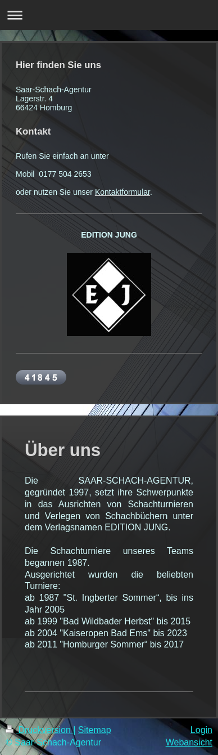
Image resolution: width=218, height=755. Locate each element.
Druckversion (39, 730)
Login (201, 730)
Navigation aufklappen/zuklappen (109, 15)
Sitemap (94, 730)
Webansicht (189, 742)
